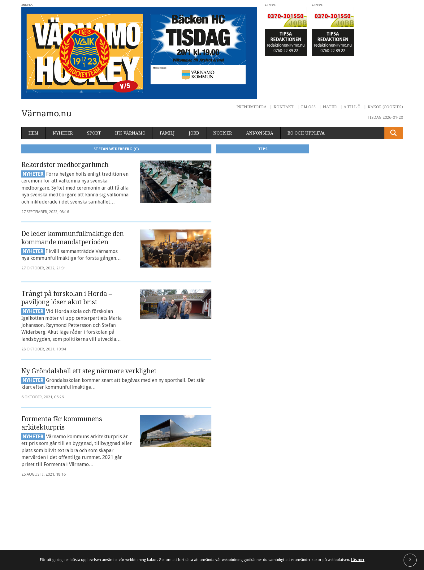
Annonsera (259, 133)
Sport (94, 133)
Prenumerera (251, 107)
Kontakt (284, 107)
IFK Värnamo (130, 133)
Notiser (222, 133)
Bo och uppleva (306, 133)
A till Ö (352, 107)
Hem (33, 133)
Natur (330, 107)
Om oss (308, 107)
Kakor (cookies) (385, 107)
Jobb (194, 133)
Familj (167, 133)
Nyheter (63, 133)
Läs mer (358, 560)
